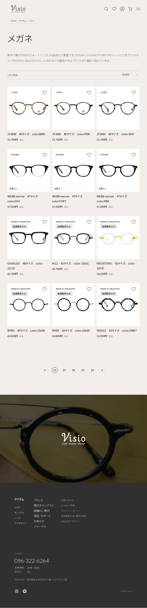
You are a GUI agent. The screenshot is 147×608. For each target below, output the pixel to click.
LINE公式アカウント (70, 521)
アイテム (22, 20)
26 (92, 370)
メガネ (17, 507)
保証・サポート (42, 516)
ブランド (38, 500)
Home (13, 20)
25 (82, 370)
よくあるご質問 (68, 505)
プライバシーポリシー (71, 510)
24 (73, 370)
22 (54, 370)
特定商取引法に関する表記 (74, 515)
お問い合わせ (67, 500)
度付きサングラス (44, 505)
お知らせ (39, 521)
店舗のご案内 (42, 510)
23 (64, 370)
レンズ (17, 517)
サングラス (19, 512)
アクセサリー (20, 523)
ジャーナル (40, 526)
